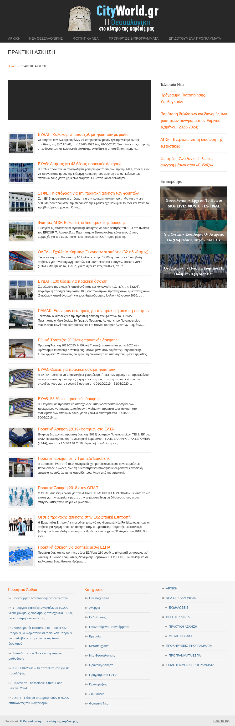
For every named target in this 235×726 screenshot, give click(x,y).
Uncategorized (99, 598)
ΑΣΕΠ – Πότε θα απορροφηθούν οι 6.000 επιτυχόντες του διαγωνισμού (39, 700)
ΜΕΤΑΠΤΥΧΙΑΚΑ (180, 636)
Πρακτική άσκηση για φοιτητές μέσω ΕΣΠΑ (74, 547)
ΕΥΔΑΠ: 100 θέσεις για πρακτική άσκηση (72, 281)
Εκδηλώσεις (97, 617)
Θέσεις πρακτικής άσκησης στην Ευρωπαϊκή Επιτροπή (84, 517)
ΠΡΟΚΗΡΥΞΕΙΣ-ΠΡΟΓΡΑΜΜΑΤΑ (189, 645)
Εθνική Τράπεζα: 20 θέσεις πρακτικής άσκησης (77, 340)
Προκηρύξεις (98, 684)
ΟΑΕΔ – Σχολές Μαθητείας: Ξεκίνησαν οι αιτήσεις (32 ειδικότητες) (93, 252)
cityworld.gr (117, 17)
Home (11, 66)
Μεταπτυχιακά (98, 646)
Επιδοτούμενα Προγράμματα (108, 627)
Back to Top (221, 721)
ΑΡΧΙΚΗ (171, 588)
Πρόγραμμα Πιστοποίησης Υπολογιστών (40, 598)
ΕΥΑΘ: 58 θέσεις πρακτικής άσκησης (69, 399)
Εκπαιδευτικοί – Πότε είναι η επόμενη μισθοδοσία (36, 656)
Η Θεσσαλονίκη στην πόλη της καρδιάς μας (49, 721)
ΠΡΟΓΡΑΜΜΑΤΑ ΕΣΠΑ (185, 655)
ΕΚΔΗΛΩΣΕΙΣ (178, 607)
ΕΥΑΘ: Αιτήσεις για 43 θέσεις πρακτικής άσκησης (79, 164)
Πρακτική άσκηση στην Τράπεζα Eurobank (74, 458)
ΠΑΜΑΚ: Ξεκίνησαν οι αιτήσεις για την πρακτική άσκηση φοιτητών (93, 310)
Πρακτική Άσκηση (101, 665)
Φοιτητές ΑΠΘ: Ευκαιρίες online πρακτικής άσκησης (82, 222)
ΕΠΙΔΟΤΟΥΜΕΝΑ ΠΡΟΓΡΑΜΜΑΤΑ (190, 665)
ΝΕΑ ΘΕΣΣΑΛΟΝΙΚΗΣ (181, 598)
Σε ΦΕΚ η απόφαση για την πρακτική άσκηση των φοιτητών (88, 193)
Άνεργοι (94, 607)
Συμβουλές (96, 694)
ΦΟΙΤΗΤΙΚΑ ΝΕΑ (178, 617)
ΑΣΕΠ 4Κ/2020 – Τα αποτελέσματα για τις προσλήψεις (39, 670)
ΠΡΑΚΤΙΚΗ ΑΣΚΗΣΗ (183, 626)
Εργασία (95, 636)
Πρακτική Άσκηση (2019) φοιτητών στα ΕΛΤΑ (76, 429)
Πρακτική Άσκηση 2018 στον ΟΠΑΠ (68, 488)
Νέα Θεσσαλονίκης (102, 655)
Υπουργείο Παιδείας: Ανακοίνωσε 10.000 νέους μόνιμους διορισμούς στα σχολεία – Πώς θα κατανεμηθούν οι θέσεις (40, 613)
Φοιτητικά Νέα (98, 703)
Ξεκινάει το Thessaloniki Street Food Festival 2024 (35, 685)
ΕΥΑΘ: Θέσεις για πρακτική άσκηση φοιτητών (76, 369)
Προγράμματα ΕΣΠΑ (103, 675)
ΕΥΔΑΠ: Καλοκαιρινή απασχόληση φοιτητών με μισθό (83, 134)
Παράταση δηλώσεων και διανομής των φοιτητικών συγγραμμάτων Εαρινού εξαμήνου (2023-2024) (193, 120)
